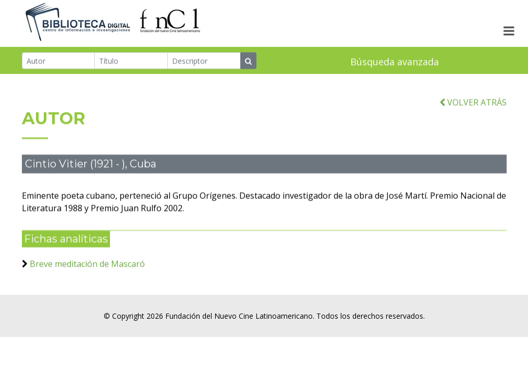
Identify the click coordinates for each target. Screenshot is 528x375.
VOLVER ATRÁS (473, 108)
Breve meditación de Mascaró (87, 270)
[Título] (131, 61)
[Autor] (58, 61)
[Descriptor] (204, 61)
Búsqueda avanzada (394, 62)
